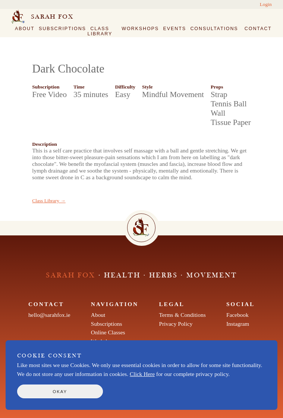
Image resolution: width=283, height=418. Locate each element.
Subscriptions (62, 28)
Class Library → (49, 200)
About (25, 28)
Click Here (142, 374)
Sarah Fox (52, 17)
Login (266, 4)
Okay (60, 391)
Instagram (237, 324)
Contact (258, 28)
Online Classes (108, 332)
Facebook (237, 315)
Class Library (100, 31)
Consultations (214, 28)
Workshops (140, 28)
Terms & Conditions (182, 315)
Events (174, 28)
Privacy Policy (175, 324)
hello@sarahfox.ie (49, 315)
